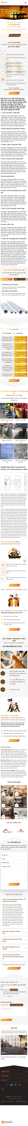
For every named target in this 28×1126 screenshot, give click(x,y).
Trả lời (4, 996)
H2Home (15, 1089)
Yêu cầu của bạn (6, 866)
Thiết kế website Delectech (14, 1099)
